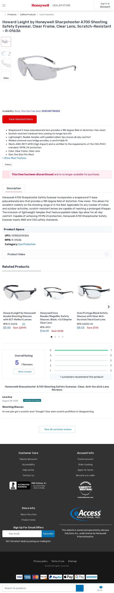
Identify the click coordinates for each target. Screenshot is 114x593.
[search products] (80, 588)
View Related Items (19, 119)
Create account (85, 459)
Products (12, 14)
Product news (28, 520)
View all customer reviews (57, 429)
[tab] (13, 189)
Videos (7, 164)
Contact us (28, 475)
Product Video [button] (57, 254)
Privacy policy (41, 561)
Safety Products (28, 14)
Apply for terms (85, 470)
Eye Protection (47, 14)
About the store (29, 514)
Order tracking (85, 464)
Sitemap (72, 561)
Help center (28, 470)
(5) (22, 324)
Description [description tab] (14, 188)
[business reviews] (28, 485)
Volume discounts (28, 459)
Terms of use (57, 561)
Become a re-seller (85, 475)
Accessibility (28, 464)
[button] (45, 70)
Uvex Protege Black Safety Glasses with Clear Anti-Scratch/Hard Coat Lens (92, 316)
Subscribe (48, 533)
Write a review (23, 371)
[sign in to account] (103, 5)
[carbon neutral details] (85, 489)
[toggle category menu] (4, 5)
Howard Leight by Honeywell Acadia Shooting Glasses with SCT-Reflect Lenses (19, 316)
